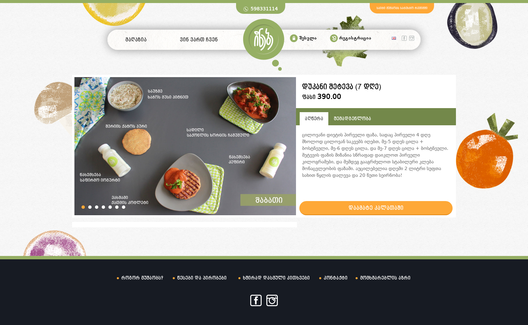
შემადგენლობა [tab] (352, 119)
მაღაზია (135, 40)
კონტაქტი (336, 278)
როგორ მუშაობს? (142, 278)
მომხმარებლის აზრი (385, 278)
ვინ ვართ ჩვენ (199, 40)
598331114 (264, 8)
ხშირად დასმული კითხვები (276, 278)
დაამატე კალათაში (376, 208)
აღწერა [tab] (314, 119)
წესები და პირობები (202, 278)
